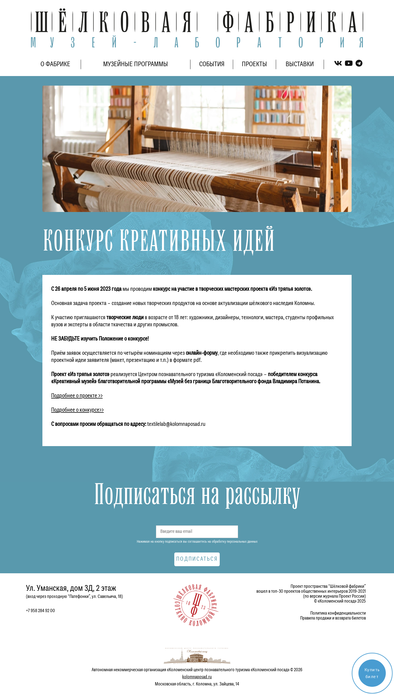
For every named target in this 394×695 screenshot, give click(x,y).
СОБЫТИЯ (211, 64)
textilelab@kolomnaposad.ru (176, 424)
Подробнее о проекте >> (77, 396)
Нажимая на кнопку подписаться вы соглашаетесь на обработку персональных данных (197, 541)
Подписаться (197, 559)
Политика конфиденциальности (338, 613)
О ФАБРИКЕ (55, 64)
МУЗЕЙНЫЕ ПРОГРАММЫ (135, 64)
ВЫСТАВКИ (300, 64)
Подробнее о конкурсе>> (77, 410)
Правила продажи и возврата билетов (333, 618)
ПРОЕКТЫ (254, 64)
